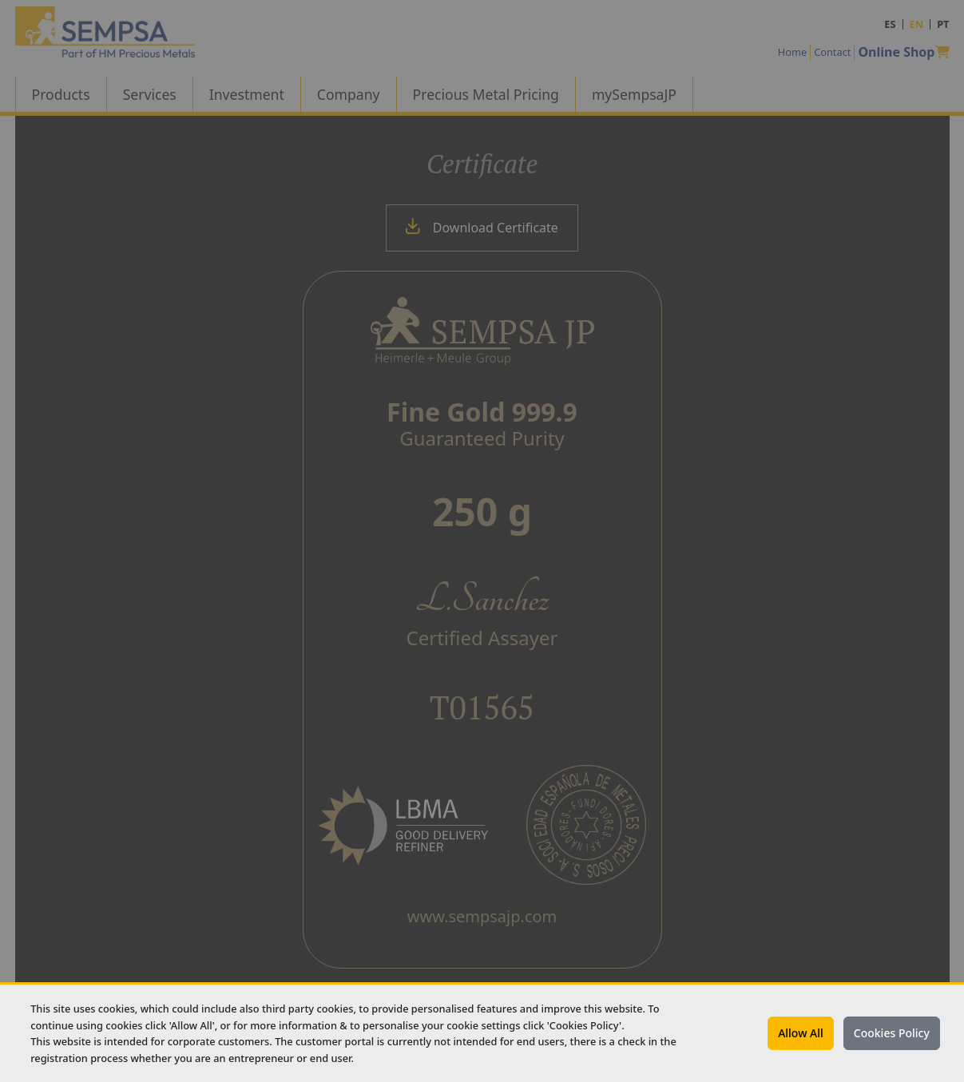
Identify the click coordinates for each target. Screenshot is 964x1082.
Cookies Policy (892, 1032)
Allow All (800, 1032)
